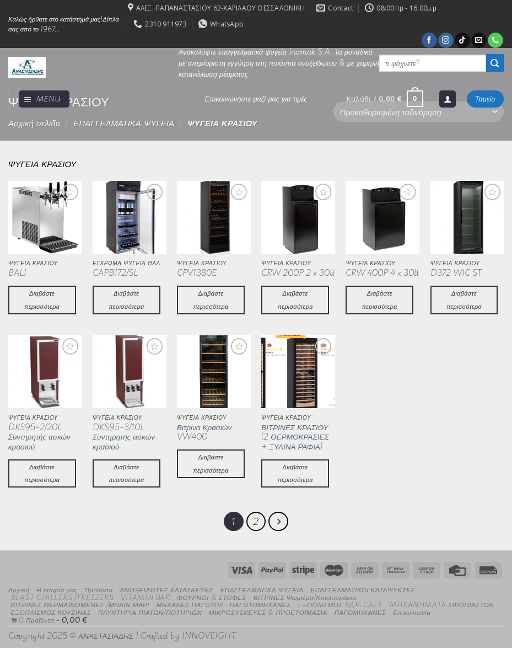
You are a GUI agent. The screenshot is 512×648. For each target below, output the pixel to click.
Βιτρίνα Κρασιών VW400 (204, 432)
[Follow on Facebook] (429, 40)
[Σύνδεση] (447, 99)
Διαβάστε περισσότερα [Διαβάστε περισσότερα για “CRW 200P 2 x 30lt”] (295, 299)
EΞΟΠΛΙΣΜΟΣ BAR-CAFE (340, 602)
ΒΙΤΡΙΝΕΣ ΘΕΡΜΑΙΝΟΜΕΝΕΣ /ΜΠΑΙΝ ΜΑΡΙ (80, 602)
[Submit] (495, 63)
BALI (17, 273)
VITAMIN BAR (145, 595)
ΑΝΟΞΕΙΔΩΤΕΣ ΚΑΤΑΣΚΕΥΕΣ (167, 587)
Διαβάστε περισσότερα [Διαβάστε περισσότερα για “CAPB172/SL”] (126, 299)
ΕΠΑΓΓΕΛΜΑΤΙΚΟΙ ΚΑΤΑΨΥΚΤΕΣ (362, 587)
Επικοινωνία (411, 609)
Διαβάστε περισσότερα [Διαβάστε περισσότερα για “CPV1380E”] (210, 299)
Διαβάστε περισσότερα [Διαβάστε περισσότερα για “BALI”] (42, 299)
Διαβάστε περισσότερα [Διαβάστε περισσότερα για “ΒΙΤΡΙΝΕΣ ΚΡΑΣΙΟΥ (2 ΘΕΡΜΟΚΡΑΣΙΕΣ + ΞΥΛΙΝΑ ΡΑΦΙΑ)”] (295, 473)
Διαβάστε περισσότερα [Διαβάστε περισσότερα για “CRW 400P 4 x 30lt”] (379, 299)
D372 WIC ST (456, 273)
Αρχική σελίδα (34, 123)
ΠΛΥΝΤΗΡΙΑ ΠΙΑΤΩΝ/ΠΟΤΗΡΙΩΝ (150, 609)
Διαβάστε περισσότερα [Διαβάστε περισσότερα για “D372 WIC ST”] (464, 299)
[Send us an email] (478, 40)
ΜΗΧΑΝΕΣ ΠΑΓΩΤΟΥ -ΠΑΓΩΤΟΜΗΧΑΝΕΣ (224, 602)
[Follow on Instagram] (445, 40)
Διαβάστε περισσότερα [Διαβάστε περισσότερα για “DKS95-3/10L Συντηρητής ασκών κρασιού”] (126, 473)
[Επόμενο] (276, 520)
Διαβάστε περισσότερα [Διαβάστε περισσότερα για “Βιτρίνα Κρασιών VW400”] (210, 463)
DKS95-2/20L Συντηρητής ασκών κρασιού (39, 437)
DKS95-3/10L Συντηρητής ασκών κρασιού (124, 437)
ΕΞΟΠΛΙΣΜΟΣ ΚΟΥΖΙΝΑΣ (51, 609)
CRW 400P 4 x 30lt (382, 273)
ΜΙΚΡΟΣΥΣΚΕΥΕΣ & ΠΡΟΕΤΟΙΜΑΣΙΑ (268, 609)
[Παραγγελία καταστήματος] (418, 111)
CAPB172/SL (115, 273)
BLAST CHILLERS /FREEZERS (62, 595)
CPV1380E (197, 273)
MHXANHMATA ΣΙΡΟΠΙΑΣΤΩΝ (442, 602)
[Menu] (44, 99)
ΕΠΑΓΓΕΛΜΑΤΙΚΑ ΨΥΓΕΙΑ (123, 123)
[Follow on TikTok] (462, 40)
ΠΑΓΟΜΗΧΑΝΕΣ (360, 609)
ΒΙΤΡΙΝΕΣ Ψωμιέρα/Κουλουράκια (305, 595)
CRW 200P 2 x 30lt (298, 273)
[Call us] (495, 40)
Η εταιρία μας (56, 587)
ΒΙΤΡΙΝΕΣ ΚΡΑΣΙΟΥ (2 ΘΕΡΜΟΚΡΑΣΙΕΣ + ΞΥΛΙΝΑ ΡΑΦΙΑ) (294, 437)
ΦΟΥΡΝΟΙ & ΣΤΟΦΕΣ (211, 595)
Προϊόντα (98, 587)
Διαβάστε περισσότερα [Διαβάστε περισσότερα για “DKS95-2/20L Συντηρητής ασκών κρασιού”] (42, 473)
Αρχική (19, 587)
